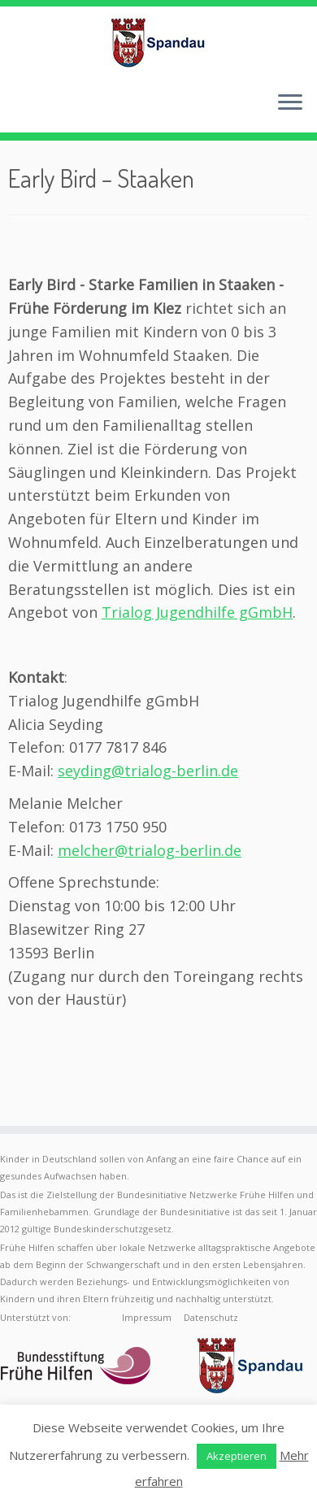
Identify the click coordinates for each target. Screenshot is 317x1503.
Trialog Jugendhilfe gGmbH (197, 612)
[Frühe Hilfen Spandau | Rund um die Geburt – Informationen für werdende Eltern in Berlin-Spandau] (158, 42)
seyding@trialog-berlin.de (148, 770)
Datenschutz (211, 1317)
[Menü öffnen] (290, 103)
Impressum (147, 1317)
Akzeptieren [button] (236, 1456)
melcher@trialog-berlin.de (149, 850)
